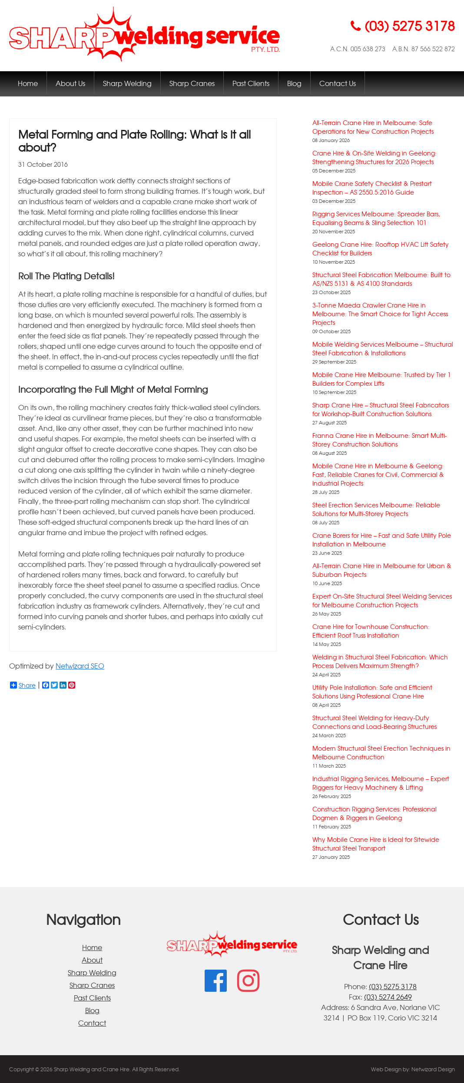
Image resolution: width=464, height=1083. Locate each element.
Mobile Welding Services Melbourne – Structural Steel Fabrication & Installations (382, 348)
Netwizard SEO (80, 665)
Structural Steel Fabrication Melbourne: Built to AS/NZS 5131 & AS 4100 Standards (381, 279)
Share (23, 685)
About (92, 959)
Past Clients (250, 83)
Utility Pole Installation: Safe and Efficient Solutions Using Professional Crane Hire (372, 691)
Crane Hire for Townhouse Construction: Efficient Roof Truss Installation (371, 630)
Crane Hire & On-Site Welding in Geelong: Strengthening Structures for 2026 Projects (374, 157)
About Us (70, 83)
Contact (92, 1022)
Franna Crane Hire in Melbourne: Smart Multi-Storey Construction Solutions (379, 439)
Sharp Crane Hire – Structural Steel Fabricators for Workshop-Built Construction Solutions (380, 409)
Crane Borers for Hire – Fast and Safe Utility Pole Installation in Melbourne (381, 539)
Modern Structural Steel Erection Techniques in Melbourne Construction (381, 752)
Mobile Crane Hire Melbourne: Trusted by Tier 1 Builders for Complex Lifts (381, 378)
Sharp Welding (127, 83)
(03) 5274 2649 (388, 996)
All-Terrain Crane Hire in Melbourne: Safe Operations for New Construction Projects (373, 127)
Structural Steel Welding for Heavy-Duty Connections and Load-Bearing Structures (374, 722)
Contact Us (337, 83)
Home (28, 83)
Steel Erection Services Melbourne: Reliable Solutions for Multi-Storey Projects (376, 509)
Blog (294, 83)
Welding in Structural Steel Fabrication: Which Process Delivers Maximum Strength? (380, 661)
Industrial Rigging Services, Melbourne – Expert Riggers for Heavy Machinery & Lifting (380, 783)
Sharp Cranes (192, 83)
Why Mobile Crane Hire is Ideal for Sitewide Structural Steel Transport (375, 843)
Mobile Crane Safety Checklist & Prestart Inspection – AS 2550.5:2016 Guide (372, 187)
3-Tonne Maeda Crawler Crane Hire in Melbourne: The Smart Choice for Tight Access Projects (380, 314)
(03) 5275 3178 (393, 986)
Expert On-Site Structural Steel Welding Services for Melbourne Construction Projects (382, 600)
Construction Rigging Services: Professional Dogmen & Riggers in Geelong (374, 813)
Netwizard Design (433, 1069)
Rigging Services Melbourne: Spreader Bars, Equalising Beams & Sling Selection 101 (376, 218)
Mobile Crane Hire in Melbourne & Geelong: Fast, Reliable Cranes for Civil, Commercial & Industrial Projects (378, 474)
